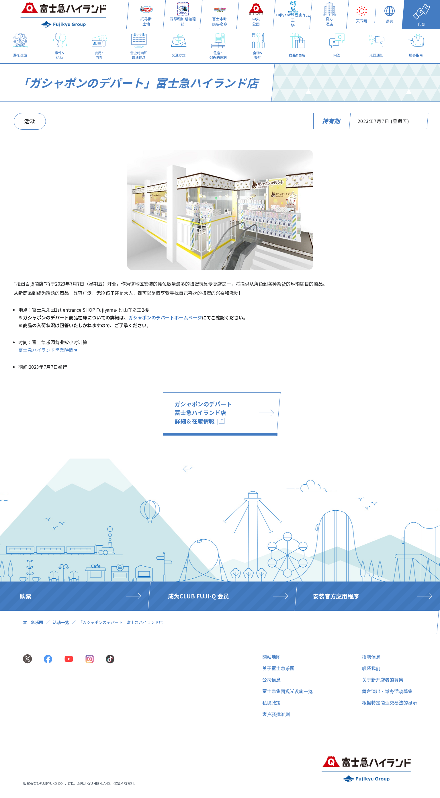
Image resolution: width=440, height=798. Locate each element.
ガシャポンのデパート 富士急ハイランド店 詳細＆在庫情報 (203, 412)
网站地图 (271, 656)
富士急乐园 (33, 622)
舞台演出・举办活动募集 (387, 691)
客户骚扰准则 (276, 714)
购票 (25, 596)
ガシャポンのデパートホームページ (165, 317)
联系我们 (371, 668)
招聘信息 (371, 656)
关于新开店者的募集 (382, 679)
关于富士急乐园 (278, 668)
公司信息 (271, 679)
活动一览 (61, 622)
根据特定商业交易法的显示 (389, 702)
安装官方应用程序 (336, 596)
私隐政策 (271, 702)
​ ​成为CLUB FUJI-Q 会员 (198, 596)
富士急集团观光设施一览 (287, 691)
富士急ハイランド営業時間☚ (47, 349)
